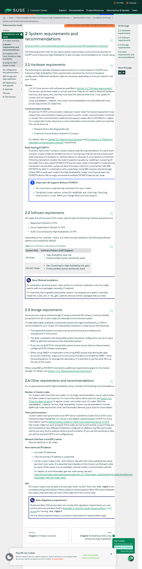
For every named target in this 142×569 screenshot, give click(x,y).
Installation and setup (102, 18)
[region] (63, 556)
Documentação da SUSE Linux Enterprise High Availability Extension (43, 18)
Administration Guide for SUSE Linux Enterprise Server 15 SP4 (78, 421)
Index (11, 18)
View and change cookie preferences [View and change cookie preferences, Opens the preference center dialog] (91, 556)
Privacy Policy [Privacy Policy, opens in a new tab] (57, 559)
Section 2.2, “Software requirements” (94, 88)
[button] (9, 557)
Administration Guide (81, 18)
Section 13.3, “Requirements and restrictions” (70, 371)
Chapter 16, (65, 139)
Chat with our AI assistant (123, 547)
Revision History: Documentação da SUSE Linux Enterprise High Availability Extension (66, 45)
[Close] (111, 554)
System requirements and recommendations (20, 21)
